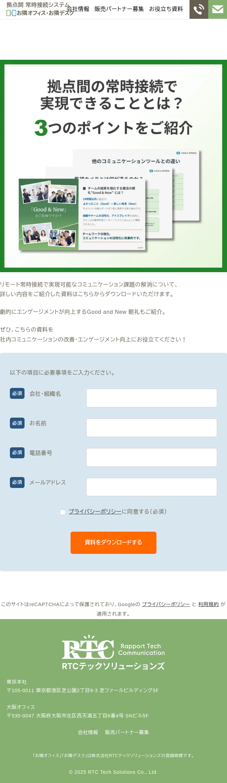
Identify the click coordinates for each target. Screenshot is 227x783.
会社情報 (77, 9)
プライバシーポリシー (95, 512)
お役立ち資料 (166, 9)
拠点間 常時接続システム (38, 5)
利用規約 (208, 604)
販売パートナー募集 (119, 9)
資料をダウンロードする (120, 542)
